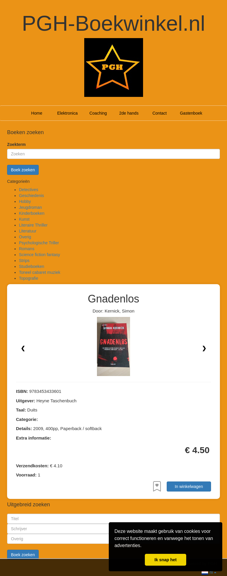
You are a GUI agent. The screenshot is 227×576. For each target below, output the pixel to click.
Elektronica (67, 113)
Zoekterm (16, 144)
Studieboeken (31, 266)
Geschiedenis (31, 195)
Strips (24, 260)
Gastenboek (191, 113)
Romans (26, 248)
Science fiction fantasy (39, 254)
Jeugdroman (30, 207)
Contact (160, 113)
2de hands (128, 113)
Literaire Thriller (33, 225)
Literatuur (27, 231)
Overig (25, 237)
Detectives (28, 189)
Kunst (24, 219)
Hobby (25, 201)
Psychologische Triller (39, 242)
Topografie (28, 278)
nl (208, 572)
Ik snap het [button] (165, 559)
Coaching (98, 113)
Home (36, 113)
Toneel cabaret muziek (39, 272)
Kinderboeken (31, 213)
